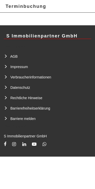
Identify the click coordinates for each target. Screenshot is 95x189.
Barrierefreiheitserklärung (30, 108)
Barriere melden (23, 119)
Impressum (19, 67)
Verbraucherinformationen (30, 77)
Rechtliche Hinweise (26, 98)
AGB (14, 56)
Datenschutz (20, 88)
